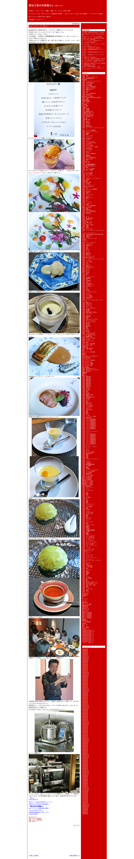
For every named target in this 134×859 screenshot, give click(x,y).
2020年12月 (85, 738)
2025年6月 (85, 664)
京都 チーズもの (87, 149)
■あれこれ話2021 (87, 479)
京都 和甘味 (85, 528)
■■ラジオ (84, 375)
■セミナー (85, 601)
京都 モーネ (85, 190)
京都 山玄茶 (85, 311)
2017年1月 (85, 802)
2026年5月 (85, 649)
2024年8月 (85, 678)
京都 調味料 (85, 526)
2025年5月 (85, 665)
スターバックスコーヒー (88, 233)
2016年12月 (85, 804)
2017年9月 (85, 791)
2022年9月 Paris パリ (88, 257)
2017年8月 (85, 793)
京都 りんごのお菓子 (88, 544)
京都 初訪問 (85, 125)
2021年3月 (85, 734)
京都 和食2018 (86, 383)
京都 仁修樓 (85, 468)
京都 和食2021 (86, 379)
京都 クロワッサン (87, 556)
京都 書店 (85, 586)
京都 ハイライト (87, 461)
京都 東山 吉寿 (86, 404)
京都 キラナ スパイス (88, 141)
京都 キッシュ (86, 552)
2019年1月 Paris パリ (88, 634)
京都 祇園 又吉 (86, 253)
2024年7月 (85, 679)
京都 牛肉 (85, 500)
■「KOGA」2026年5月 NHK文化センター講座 (92, 32)
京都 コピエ (85, 196)
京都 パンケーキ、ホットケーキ (91, 81)
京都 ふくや (85, 123)
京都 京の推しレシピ (88, 285)
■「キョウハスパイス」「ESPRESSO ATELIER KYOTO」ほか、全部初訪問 (93, 39)
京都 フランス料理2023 (89, 434)
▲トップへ (77, 825)
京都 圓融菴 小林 (87, 337)
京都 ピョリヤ (86, 214)
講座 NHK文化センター (89, 368)
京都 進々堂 (85, 324)
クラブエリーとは (34, 13)
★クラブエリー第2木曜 (88, 352)
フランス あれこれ (87, 642)
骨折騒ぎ (84, 79)
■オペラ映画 (85, 227)
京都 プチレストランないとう (90, 459)
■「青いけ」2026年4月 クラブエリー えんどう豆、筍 (93, 55)
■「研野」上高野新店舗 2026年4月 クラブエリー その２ (93, 50)
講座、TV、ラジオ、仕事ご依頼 (60, 11)
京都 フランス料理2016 (89, 443)
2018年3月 (85, 783)
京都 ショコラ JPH (88, 549)
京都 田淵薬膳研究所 (88, 78)
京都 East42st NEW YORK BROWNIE (92, 234)
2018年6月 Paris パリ (88, 635)
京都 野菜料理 (86, 486)
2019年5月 (85, 764)
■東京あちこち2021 (87, 483)
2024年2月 (85, 686)
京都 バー (85, 491)
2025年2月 (85, 669)
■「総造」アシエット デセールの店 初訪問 (92, 36)
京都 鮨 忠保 (86, 339)
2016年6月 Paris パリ (88, 641)
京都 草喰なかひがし (88, 394)
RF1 (83, 171)
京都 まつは (85, 415)
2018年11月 (85, 772)
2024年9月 (85, 676)
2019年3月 (85, 767)
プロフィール (39, 11)
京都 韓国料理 (86, 474)
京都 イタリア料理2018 (89, 426)
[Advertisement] (39, 839)
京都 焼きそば (86, 518)
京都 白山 (85, 279)
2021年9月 (85, 726)
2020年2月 (85, 752)
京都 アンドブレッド (88, 185)
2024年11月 (85, 674)
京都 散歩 (85, 581)
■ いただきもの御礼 (87, 172)
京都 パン (85, 553)
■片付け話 (85, 607)
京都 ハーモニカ (87, 203)
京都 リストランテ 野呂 (89, 416)
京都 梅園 (85, 533)
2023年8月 (85, 694)
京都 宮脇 (85, 226)
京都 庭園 (85, 574)
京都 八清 (85, 246)
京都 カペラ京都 (87, 84)
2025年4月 (85, 667)
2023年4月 (85, 700)
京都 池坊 (85, 317)
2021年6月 (85, 730)
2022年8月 (85, 711)
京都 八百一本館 (87, 349)
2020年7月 (85, 745)
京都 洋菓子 (85, 534)
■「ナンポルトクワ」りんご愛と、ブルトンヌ (92, 61)
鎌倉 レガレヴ (86, 268)
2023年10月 (85, 691)
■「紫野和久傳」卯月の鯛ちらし (89, 57)
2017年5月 (85, 797)
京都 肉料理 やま (87, 245)
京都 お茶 (85, 564)
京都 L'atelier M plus (88, 82)
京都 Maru (85, 274)
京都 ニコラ (85, 140)
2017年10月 (85, 790)
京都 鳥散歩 (85, 155)
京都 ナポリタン (87, 294)
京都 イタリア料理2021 (89, 422)
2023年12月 (85, 689)
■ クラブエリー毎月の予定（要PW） (40, 16)
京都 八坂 (85, 193)
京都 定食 (85, 494)
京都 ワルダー (86, 305)
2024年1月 (85, 687)
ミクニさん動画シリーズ (88, 335)
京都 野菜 (85, 523)
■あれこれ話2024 (87, 207)
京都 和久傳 (85, 398)
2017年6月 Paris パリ (88, 637)
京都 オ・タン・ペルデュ (89, 446)
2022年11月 (85, 706)
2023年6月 (85, 697)
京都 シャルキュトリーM (89, 238)
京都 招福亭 (85, 237)
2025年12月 (85, 656)
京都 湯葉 (85, 508)
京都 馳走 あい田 (87, 159)
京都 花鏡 (85, 454)
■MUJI (84, 354)
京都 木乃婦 (85, 393)
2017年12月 (85, 787)
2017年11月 (85, 789)
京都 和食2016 (86, 386)
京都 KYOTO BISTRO (88, 334)
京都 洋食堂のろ (87, 219)
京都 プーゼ (85, 576)
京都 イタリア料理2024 (89, 211)
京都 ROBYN (86, 101)
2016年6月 (85, 812)
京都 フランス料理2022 (89, 435)
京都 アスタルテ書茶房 (88, 130)
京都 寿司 (85, 391)
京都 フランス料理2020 (89, 438)
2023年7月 (85, 696)
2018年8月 (85, 776)
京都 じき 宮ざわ (87, 406)
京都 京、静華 (86, 465)
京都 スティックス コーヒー (90, 131)
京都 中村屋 (85, 290)
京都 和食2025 (86, 156)
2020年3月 (85, 750)
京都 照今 (85, 92)
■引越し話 (85, 346)
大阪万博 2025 (86, 119)
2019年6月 (85, 763)
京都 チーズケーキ (87, 194)
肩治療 (84, 239)
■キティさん (85, 103)
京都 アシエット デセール (89, 77)
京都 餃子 (85, 516)
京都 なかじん (86, 408)
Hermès (84, 629)
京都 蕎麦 (85, 515)
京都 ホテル (85, 587)
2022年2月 (85, 719)
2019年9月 (85, 759)
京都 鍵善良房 (86, 209)
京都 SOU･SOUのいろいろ (90, 583)
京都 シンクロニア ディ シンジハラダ (92, 259)
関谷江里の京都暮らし (37, 806)
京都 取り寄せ (86, 357)
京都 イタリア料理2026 (89, 86)
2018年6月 (85, 779)
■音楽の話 (85, 181)
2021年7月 (85, 728)
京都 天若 (85, 282)
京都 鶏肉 (85, 501)
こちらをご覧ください (35, 810)
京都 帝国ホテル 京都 (88, 88)
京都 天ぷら (85, 390)
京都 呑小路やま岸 (87, 218)
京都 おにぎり (86, 509)
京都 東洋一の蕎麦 (87, 170)
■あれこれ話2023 (87, 476)
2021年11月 (85, 723)
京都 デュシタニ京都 (88, 168)
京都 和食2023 (86, 376)
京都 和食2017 (86, 385)
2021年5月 (85, 731)
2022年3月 (85, 717)
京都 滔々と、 (86, 199)
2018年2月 (85, 785)
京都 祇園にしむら (87, 396)
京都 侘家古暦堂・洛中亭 (89, 312)
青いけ (58, 32)
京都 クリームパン (87, 559)
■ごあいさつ (85, 593)
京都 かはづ (85, 90)
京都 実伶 (85, 411)
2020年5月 (85, 748)
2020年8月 (85, 743)
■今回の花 (85, 594)
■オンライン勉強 (86, 604)
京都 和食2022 (86, 378)
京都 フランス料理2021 (89, 437)
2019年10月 (85, 757)
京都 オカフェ (86, 298)
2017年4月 (85, 798)
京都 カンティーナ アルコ (89, 431)
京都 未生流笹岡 (87, 578)
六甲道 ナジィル (87, 223)
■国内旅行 (85, 620)
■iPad (83, 353)
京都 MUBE (85, 110)
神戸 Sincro (85, 272)
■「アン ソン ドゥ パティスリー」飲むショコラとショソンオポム (93, 68)
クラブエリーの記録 (96, 13)
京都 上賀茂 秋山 (87, 283)
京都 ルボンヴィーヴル (88, 320)
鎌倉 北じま (85, 271)
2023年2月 (85, 702)
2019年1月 (85, 770)
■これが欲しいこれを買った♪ (90, 356)
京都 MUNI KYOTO (87, 115)
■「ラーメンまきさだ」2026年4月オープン (92, 40)
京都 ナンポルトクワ (88, 538)
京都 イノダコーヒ (87, 490)
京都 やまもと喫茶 (87, 145)
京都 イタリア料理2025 (89, 157)
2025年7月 (85, 663)
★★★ (84, 623)
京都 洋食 (85, 456)
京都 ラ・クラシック (88, 539)
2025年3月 (85, 668)
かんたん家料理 (86, 622)
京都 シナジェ (86, 315)
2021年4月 (85, 733)
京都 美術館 (85, 572)
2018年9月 (85, 775)
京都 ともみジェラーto (88, 332)
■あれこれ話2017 (87, 616)
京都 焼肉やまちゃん (88, 267)
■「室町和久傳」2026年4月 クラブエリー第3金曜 (93, 63)
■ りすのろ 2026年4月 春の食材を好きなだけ (93, 60)
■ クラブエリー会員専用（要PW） (52, 13)
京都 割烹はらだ (87, 265)
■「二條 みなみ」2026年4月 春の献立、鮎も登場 (93, 58)
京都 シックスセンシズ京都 (90, 146)
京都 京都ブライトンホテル (90, 319)
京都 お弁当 (85, 387)
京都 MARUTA (86, 192)
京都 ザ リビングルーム (89, 322)
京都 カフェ (85, 489)
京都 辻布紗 (85, 183)
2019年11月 (85, 756)
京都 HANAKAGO (87, 297)
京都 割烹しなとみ (87, 348)
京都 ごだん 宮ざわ (87, 405)
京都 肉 (84, 498)
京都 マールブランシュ (88, 541)
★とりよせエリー (87, 361)
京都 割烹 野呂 (86, 417)
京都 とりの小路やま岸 (88, 142)
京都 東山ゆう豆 (87, 304)
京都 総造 (85, 75)
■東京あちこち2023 (87, 480)
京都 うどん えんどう (88, 256)
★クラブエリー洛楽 (87, 364)
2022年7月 (85, 712)
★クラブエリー (33, 817)
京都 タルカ (85, 121)
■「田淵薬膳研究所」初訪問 (88, 65)
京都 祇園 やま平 (87, 89)
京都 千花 (85, 263)
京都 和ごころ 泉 (87, 306)
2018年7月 (85, 778)
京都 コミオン (86, 137)
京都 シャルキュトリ (88, 504)
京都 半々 (85, 160)
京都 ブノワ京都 (87, 296)
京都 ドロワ (85, 449)
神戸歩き (84, 220)
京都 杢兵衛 (85, 331)
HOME (31, 11)
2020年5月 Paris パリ (88, 630)
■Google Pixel (86, 161)
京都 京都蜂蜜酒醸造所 (88, 164)
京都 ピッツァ (86, 433)
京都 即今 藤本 (86, 182)
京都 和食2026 (86, 95)
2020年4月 (85, 749)
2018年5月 (85, 780)
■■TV (83, 374)
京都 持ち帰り (86, 389)
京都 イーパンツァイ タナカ (90, 470)
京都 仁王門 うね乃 (87, 512)
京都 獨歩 (85, 208)
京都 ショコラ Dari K (88, 338)
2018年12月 (85, 771)
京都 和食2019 (86, 382)
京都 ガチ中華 (86, 144)
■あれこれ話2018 (87, 615)
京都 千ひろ (85, 264)
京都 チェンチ (86, 430)
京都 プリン (85, 546)
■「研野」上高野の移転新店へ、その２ (91, 66)
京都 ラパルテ (86, 260)
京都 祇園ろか (86, 122)
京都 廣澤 (85, 105)
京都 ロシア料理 (87, 472)
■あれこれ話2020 (87, 612)
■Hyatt (84, 619)
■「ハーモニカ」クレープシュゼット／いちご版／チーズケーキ (93, 44)
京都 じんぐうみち (87, 135)
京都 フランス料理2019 (89, 439)
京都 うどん (85, 511)
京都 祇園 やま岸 (87, 222)
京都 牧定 (85, 248)
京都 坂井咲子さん (87, 116)
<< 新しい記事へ (34, 855)
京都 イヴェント (87, 570)
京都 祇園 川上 (86, 302)
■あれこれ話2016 (87, 618)
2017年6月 (85, 796)
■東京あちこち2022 (87, 482)
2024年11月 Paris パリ (88, 186)
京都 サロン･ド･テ (87, 487)
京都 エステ (85, 592)
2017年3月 (85, 800)
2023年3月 (85, 701)
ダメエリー (85, 241)
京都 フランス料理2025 (89, 153)
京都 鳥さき (85, 270)
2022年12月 (85, 705)
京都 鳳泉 (85, 327)
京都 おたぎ (85, 400)
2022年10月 (85, 708)
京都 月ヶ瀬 (85, 531)
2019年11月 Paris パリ (88, 631)
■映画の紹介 (85, 605)
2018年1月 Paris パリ (88, 638)
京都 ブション (86, 445)
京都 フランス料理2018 (35, 820)
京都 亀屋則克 (86, 316)
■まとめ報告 (85, 367)
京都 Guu (85, 188)
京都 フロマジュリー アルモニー (91, 178)
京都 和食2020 (86, 380)
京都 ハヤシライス (87, 522)
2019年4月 (85, 765)
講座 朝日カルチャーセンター (90, 369)
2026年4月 (85, 650)
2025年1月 (85, 671)
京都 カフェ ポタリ (87, 229)
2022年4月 (85, 716)
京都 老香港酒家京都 (88, 464)
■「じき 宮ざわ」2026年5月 (88, 42)
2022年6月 (85, 713)
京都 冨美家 (85, 323)
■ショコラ (85, 598)
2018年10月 (85, 774)
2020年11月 (85, 739)
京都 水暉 (85, 413)
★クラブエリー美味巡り (35, 818)
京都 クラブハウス (87, 589)
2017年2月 (85, 801)
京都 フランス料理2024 (89, 205)
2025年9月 (85, 660)
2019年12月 (85, 754)
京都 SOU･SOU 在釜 (88, 585)
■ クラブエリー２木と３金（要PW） (77, 13)
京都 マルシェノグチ (88, 524)
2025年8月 (85, 661)
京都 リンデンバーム (88, 276)
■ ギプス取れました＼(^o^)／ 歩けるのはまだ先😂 (93, 34)
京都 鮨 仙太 (86, 255)
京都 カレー (85, 520)
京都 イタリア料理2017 (89, 427)
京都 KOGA (85, 152)
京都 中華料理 (86, 463)
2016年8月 (85, 809)
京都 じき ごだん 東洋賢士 (89, 189)
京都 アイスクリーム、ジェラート (91, 560)
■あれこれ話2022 (87, 478)
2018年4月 (85, 782)
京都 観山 (85, 412)
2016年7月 (85, 811)
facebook (37, 812)
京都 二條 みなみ (87, 235)
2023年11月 (85, 690)
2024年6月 (85, 680)
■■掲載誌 (84, 372)
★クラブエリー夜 (87, 365)
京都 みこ (85, 200)
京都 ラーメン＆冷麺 (88, 471)
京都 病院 (85, 590)
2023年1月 (85, 704)
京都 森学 (85, 167)
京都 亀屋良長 (86, 326)
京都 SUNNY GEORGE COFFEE (91, 97)
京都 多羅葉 (85, 133)
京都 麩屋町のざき (87, 111)
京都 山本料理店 (87, 85)
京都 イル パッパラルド (89, 242)
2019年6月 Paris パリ (88, 633)
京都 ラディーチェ (87, 313)
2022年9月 (85, 709)
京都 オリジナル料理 (88, 452)
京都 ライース (86, 201)
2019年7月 (85, 761)
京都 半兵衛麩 (86, 281)
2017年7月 (85, 794)
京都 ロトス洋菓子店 (88, 537)
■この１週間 (85, 204)
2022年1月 (85, 720)
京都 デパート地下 (87, 567)
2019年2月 (85, 768)
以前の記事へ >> (74, 855)
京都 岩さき (85, 330)
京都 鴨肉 (85, 502)
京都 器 (84, 118)
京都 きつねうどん (87, 513)
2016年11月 (85, 805)
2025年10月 (85, 658)
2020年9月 (85, 742)
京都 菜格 (85, 467)
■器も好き (85, 611)
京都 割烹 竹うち (87, 402)
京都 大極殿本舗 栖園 (88, 530)
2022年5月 (85, 715)
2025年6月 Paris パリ (88, 114)
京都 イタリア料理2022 (89, 420)
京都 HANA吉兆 (87, 148)
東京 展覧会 (85, 627)
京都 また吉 (85, 252)
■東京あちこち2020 (87, 485)
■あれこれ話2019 (87, 613)
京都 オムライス (87, 151)
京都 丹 (84, 275)
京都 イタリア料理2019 (89, 424)
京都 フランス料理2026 (89, 93)
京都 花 (84, 575)
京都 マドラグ (86, 293)
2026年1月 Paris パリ (88, 112)
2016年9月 (85, 808)
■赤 (83, 350)
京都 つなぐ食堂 (87, 174)
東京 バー (85, 626)
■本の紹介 (85, 602)
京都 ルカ (85, 287)
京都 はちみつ (86, 563)
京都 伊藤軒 (85, 179)
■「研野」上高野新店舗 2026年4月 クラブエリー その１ (93, 52)
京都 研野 (85, 342)
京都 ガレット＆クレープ (89, 545)
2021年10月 (85, 724)
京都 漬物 (85, 99)
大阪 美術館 (85, 108)
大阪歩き (84, 107)
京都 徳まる (85, 249)
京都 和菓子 (85, 527)
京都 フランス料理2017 (89, 442)
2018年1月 (85, 786)
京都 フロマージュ (87, 505)
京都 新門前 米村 (87, 453)
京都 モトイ (85, 448)
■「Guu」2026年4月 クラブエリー (90, 46)
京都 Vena (85, 328)
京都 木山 (85, 401)
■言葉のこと (85, 608)
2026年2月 (85, 653)
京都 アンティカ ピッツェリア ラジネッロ (93, 231)
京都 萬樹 (85, 134)
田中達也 (84, 104)
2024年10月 (85, 675)
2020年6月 (85, 746)
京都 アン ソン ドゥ (88, 175)
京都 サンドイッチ (87, 555)
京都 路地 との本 (87, 345)
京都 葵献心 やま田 (87, 225)
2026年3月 (85, 652)
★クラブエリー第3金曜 (88, 343)
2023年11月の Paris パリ (89, 166)
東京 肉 (84, 624)
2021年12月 (85, 722)
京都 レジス (85, 177)
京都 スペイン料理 (87, 475)
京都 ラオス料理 (87, 507)
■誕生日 (84, 596)
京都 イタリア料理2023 (89, 419)
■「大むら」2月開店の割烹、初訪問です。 (92, 48)
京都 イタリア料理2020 (89, 423)
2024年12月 (85, 672)
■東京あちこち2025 (87, 96)
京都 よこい (85, 216)
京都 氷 (84, 561)
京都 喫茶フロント (87, 197)
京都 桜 (84, 579)
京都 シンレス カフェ (88, 341)
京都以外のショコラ (87, 550)
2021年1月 (85, 737)
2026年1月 (85, 654)
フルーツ (84, 600)
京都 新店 (85, 568)
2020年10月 (85, 741)
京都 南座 (85, 571)
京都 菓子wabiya (87, 126)
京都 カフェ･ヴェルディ (89, 308)
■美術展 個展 (85, 100)
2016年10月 (85, 807)
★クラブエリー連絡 (87, 363)
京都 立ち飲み (86, 497)
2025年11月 (85, 657)
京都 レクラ (85, 460)
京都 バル (85, 496)
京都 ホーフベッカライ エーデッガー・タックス (93, 300)
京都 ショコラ (86, 548)
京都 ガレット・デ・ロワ (89, 542)
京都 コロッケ (86, 519)
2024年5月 (85, 682)
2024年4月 (85, 683)
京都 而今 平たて (87, 286)
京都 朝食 (85, 493)
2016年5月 (85, 813)
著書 (47, 11)
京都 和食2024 (86, 212)
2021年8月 (85, 727)
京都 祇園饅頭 (86, 278)
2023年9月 (85, 693)
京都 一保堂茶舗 (87, 565)
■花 (83, 215)
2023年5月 (85, 698)
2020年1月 (85, 753)
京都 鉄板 (85, 457)
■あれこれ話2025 (87, 138)
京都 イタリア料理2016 (89, 428)
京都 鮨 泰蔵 (86, 309)
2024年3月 (85, 685)
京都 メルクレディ (87, 244)
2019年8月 (85, 760)
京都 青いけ (32, 821)
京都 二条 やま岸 (87, 409)
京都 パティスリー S (88, 535)
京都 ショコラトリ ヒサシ (89, 292)
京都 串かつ (85, 289)
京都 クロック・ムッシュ (89, 557)
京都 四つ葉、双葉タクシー (90, 582)
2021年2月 (85, 735)
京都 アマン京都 (87, 261)
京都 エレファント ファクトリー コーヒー (93, 128)
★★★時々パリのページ (36, 19)
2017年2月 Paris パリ (88, 639)
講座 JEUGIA (86, 371)
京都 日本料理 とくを (88, 397)
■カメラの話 (85, 609)
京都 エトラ (85, 250)
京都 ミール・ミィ (87, 163)
